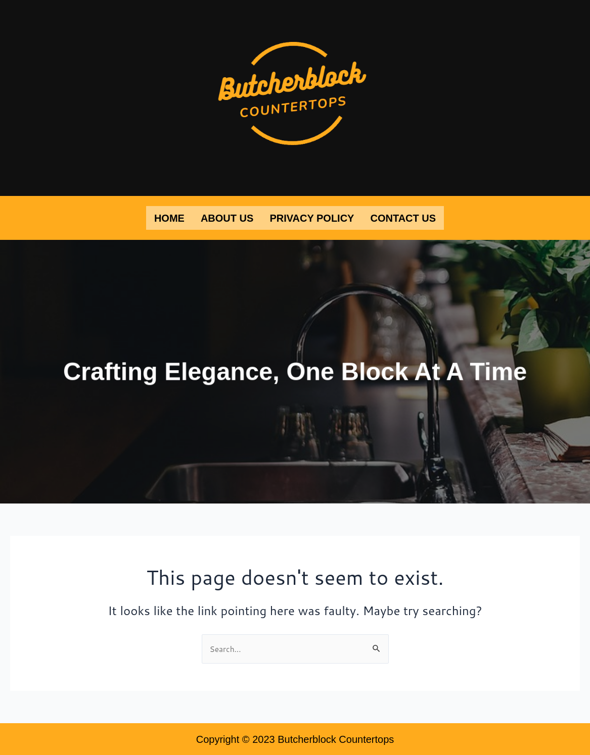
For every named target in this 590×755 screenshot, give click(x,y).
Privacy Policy (311, 217)
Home (169, 217)
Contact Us (403, 217)
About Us (227, 217)
